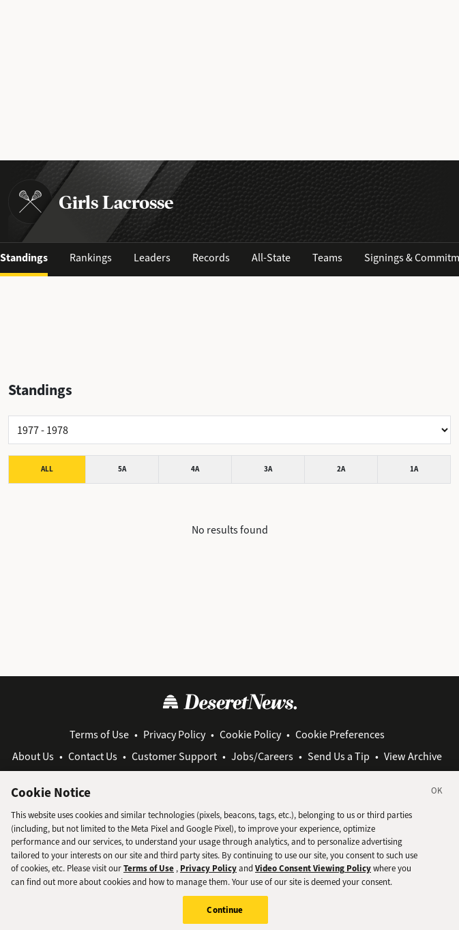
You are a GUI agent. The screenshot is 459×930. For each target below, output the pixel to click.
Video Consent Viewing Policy (313, 876)
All (47, 469)
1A (414, 469)
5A (122, 469)
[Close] (437, 801)
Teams (327, 257)
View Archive (413, 756)
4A (195, 469)
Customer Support (174, 756)
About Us (33, 756)
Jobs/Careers (262, 756)
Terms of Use (99, 734)
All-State (271, 257)
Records (211, 257)
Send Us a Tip (339, 756)
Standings (24, 257)
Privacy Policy (174, 734)
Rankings (91, 257)
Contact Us (92, 756)
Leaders (152, 257)
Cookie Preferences (340, 734)
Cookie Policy (250, 734)
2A (341, 469)
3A (268, 469)
